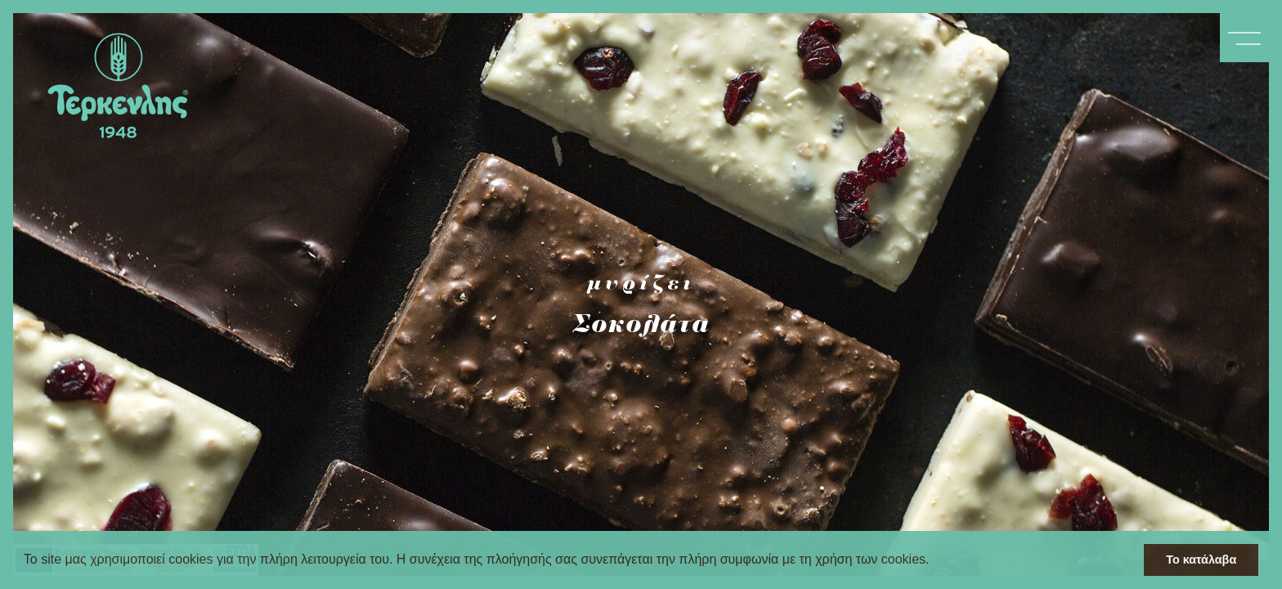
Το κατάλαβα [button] (1201, 559)
